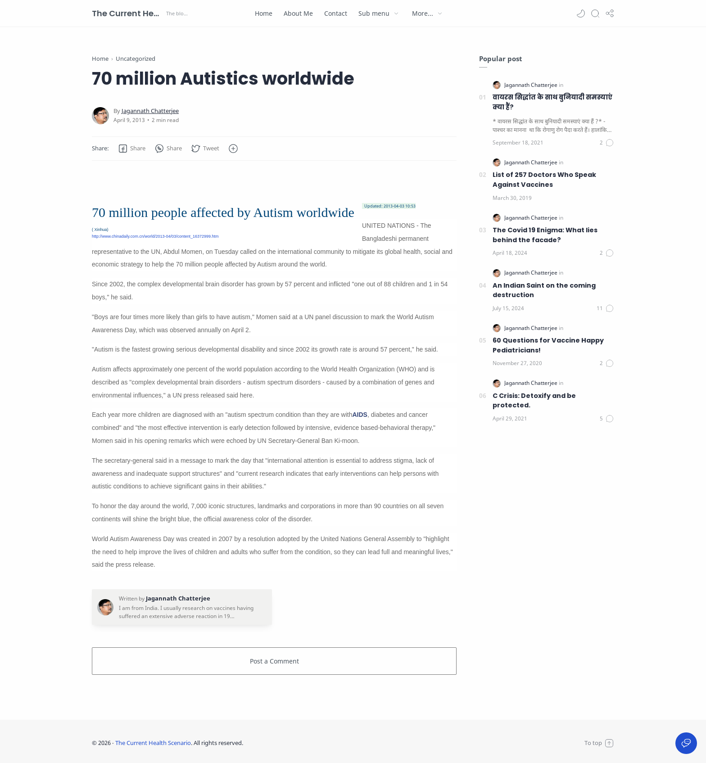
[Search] (595, 13)
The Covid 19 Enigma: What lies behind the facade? (545, 235)
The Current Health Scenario (128, 13)
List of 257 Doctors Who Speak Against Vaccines (544, 179)
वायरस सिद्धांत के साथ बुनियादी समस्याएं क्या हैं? (552, 102)
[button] (580, 13)
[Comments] (607, 143)
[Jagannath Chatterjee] (150, 111)
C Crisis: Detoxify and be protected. (534, 400)
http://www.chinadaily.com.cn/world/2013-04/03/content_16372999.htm (155, 236)
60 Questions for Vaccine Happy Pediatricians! (548, 345)
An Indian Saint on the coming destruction (544, 290)
